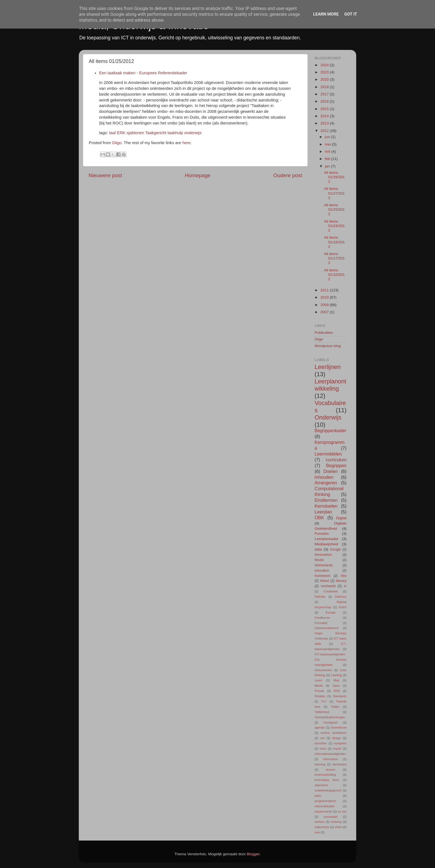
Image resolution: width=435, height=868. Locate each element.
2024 (325, 65)
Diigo (117, 143)
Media (319, 685)
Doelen (330, 471)
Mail (336, 680)
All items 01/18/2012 (334, 241)
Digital (341, 518)
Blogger (253, 854)
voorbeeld (328, 586)
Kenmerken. (324, 555)
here (186, 143)
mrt (328, 151)
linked (324, 581)
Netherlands (324, 565)
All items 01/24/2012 (334, 225)
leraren (330, 769)
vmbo (338, 827)
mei (328, 144)
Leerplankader (326, 539)
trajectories (322, 827)
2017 (325, 94)
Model (319, 560)
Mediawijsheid (326, 544)
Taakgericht (155, 133)
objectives (321, 785)
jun (328, 137)
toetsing (336, 821)
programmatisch (325, 801)
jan (328, 166)
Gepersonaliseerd (326, 628)
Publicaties (324, 332)
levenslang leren (327, 780)
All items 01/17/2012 (334, 258)
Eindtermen (326, 500)
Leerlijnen (328, 366)
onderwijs (193, 133)
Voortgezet (330, 722)
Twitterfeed (322, 712)
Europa (330, 612)
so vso (342, 811)
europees (340, 743)
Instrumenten (323, 670)
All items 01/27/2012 (334, 193)
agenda (320, 727)
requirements (323, 811)
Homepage (197, 175)
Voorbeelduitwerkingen (330, 717)
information (330, 759)
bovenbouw (339, 727)
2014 (325, 116)
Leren (318, 680)
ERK (121, 133)
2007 (325, 312)
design (336, 738)
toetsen (319, 821)
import (337, 748)
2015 (325, 109)
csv (322, 738)
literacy (341, 581)
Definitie (320, 596)
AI (345, 586)
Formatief (321, 623)
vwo (317, 832)
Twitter (335, 706)
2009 (325, 305)
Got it (350, 14)
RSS (337, 691)
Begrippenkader (330, 430)
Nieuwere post (105, 175)
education (322, 570)
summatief (331, 816)
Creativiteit (330, 591)
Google (335, 549)
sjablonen (135, 133)
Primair (319, 691)
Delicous (341, 596)
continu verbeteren (333, 732)
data (318, 549)
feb (328, 159)
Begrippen (336, 465)
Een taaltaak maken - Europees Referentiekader (143, 73)
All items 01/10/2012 (334, 274)
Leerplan (323, 511)
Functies (322, 533)
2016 (325, 101)
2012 (325, 131)
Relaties (320, 696)
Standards (340, 696)
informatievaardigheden (330, 753)
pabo (318, 795)
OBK (319, 517)
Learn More (326, 14)
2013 (325, 123)
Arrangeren (326, 482)
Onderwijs (328, 417)
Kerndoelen (326, 505)
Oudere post (287, 175)
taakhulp (175, 133)
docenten (321, 743)
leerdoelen (340, 764)
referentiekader (325, 806)
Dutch (343, 607)
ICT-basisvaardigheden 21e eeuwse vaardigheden (331, 659)
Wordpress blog (328, 346)
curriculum (336, 459)
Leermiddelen (328, 453)
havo (323, 748)
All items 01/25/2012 (334, 209)
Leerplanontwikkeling (330, 385)
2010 (325, 297)
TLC (324, 701)
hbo (344, 576)
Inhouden (324, 477)
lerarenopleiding (325, 774)
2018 (325, 87)
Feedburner (322, 617)
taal (112, 133)
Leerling (336, 675)
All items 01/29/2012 (334, 177)
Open (336, 685)
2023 (325, 72)
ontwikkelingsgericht (328, 790)
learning (320, 764)
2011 (325, 290)
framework (322, 576)
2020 (325, 79)
